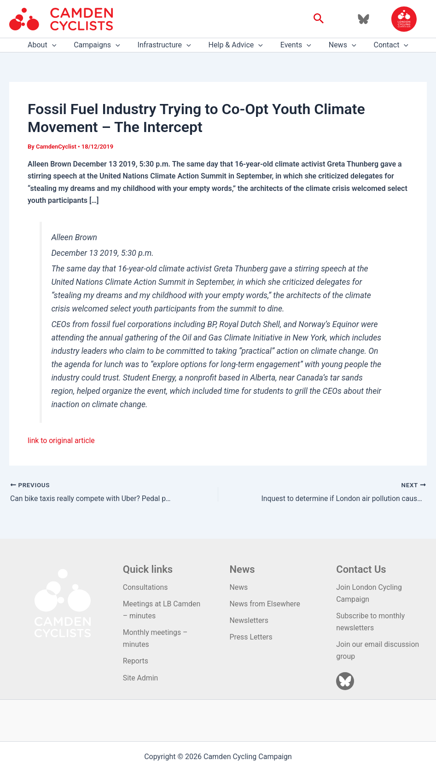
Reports (136, 661)
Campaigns (102, 45)
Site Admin (140, 678)
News (337, 45)
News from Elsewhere (265, 603)
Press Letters (251, 636)
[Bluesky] (363, 19)
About (50, 45)
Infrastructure (167, 45)
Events (293, 45)
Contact (383, 45)
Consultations (146, 586)
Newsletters (249, 620)
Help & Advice (236, 45)
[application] (60, 45)
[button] (319, 19)
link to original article (62, 440)
